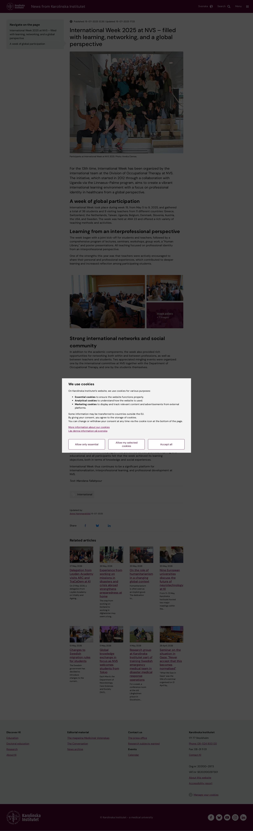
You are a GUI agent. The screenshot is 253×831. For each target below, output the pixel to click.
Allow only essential (86, 444)
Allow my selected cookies (126, 444)
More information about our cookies (89, 427)
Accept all (166, 444)
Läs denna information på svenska (87, 431)
